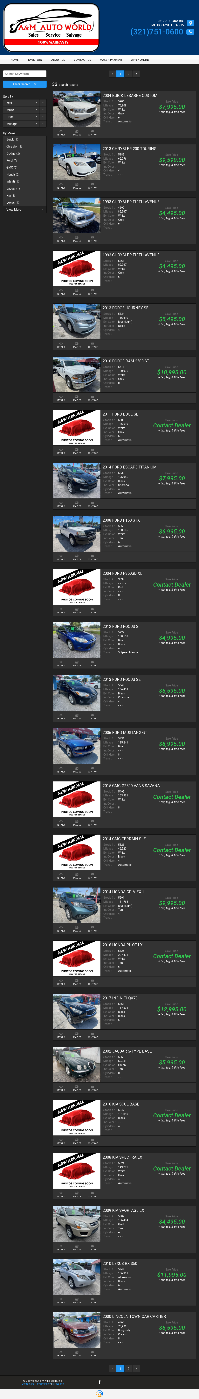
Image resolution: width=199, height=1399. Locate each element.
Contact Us (28, 1383)
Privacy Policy (43, 1383)
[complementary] (187, 1387)
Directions (58, 1383)
